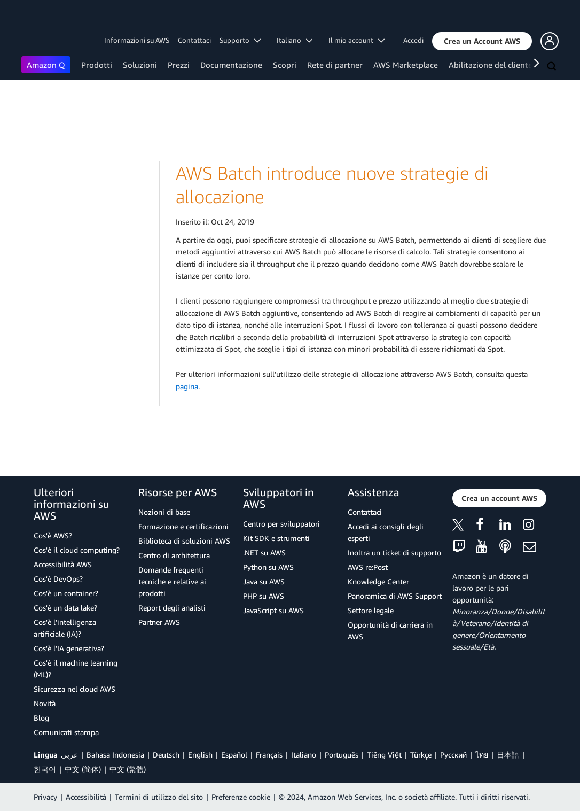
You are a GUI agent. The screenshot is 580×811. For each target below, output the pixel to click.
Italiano (303, 754)
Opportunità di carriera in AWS (390, 630)
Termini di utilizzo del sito (159, 796)
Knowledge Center (378, 581)
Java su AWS (264, 581)
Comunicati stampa (66, 732)
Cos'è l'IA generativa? (69, 648)
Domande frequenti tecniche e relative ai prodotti (172, 581)
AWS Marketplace (405, 64)
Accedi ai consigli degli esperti (386, 532)
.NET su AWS (264, 552)
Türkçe (421, 754)
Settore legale (371, 610)
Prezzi (179, 64)
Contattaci (194, 40)
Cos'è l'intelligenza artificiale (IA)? (65, 627)
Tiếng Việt (384, 754)
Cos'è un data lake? (65, 607)
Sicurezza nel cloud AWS (74, 688)
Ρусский (453, 754)
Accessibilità (86, 796)
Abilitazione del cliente (490, 64)
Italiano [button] (294, 40)
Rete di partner (335, 64)
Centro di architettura (174, 555)
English (200, 754)
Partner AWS (159, 622)
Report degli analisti (172, 607)
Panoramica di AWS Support (395, 595)
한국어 (45, 769)
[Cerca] (553, 67)
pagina (187, 386)
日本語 (508, 754)
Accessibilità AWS (63, 564)
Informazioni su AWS (136, 40)
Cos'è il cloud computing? (77, 549)
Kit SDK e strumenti (276, 538)
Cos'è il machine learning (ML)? (75, 668)
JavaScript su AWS (273, 610)
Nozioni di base (164, 511)
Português (341, 754)
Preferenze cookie (240, 796)
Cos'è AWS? (53, 535)
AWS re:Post (368, 566)
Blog (41, 717)
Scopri (284, 64)
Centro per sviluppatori (281, 523)
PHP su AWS (263, 595)
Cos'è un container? (66, 593)
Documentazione (231, 64)
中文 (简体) (83, 769)
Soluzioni (140, 64)
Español (234, 754)
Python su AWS (268, 566)
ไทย (481, 754)
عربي (69, 754)
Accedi (413, 40)
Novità (45, 703)
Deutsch (166, 754)
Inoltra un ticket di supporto (394, 552)
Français (269, 754)
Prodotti (96, 64)
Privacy (45, 796)
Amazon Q (46, 64)
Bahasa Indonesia (115, 754)
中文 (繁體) (127, 769)
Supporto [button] (240, 40)
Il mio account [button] (356, 40)
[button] (482, 41)
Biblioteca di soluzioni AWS (184, 540)
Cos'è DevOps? (58, 578)
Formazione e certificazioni (183, 526)
